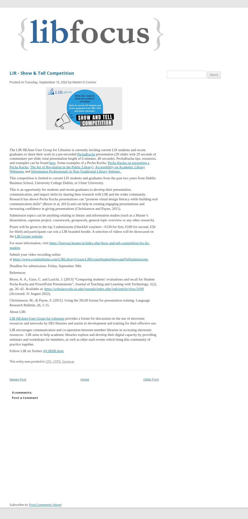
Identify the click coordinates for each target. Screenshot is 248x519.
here (52, 163)
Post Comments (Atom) (45, 505)
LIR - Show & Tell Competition (42, 73)
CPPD (57, 361)
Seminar (68, 361)
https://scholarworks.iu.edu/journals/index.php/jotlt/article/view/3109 (94, 289)
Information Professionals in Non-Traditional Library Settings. (76, 171)
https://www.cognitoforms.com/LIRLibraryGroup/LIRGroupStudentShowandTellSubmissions (80, 259)
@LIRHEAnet (53, 351)
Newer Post (18, 379)
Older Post (151, 379)
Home (85, 379)
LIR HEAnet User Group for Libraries (37, 318)
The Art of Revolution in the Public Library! (61, 167)
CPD (49, 361)
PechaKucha (86, 154)
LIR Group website (28, 236)
